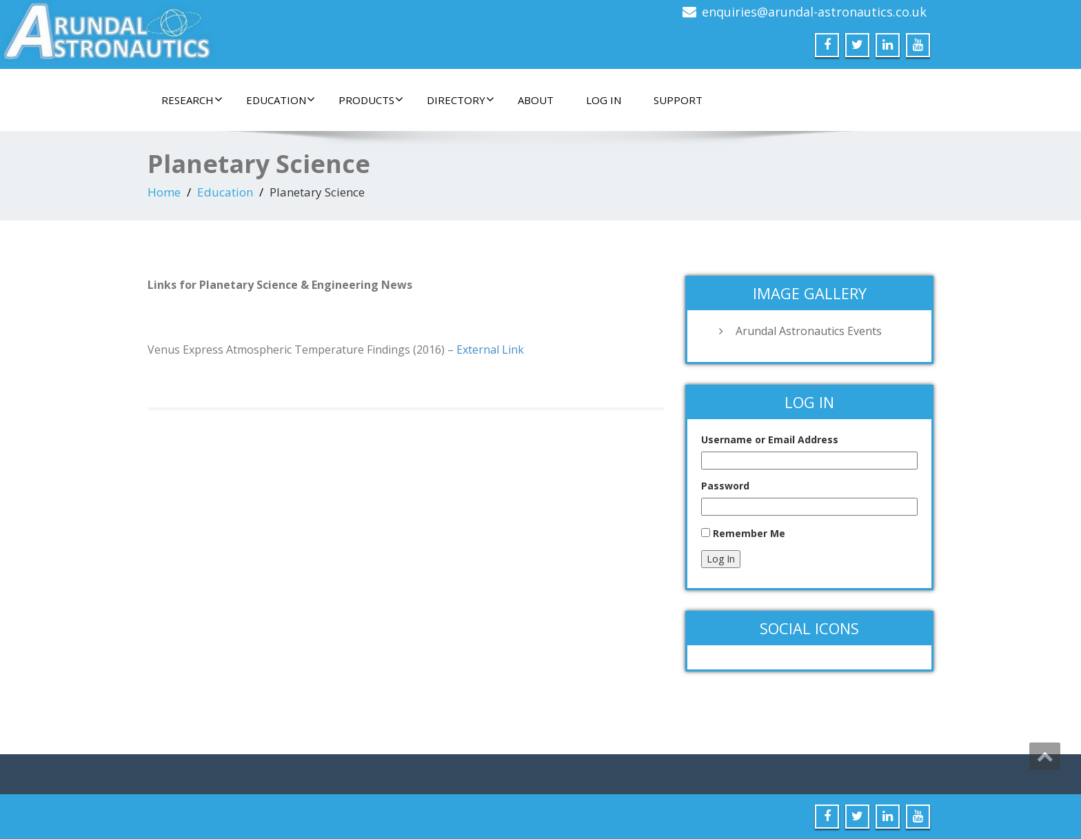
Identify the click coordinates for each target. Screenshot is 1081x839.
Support (678, 100)
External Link (490, 349)
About (536, 100)
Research (192, 100)
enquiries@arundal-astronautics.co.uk (814, 11)
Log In (603, 100)
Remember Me (749, 533)
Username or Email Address (769, 439)
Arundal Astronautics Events (809, 331)
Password (725, 485)
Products (371, 100)
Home (164, 192)
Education (280, 100)
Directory (460, 100)
